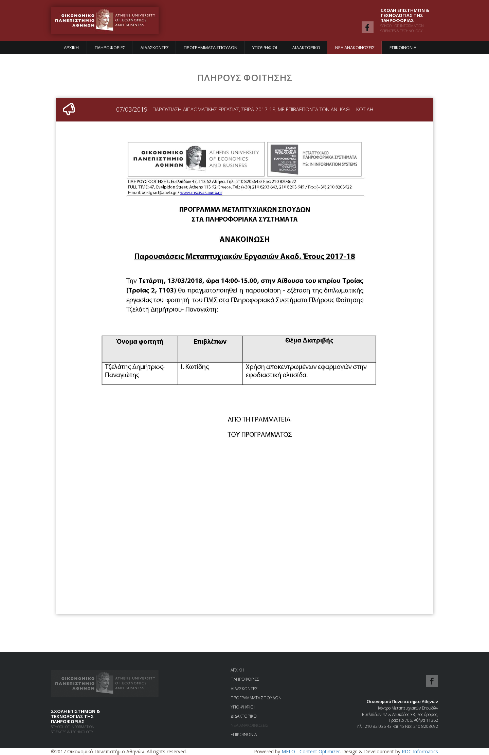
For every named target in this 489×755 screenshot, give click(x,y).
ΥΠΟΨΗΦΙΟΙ (264, 47)
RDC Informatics (420, 751)
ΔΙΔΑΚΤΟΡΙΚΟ (306, 47)
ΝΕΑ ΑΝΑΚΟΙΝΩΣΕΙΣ (355, 47)
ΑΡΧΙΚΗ (71, 47)
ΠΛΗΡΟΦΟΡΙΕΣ (110, 47)
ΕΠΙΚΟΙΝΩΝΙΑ (403, 47)
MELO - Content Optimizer (311, 751)
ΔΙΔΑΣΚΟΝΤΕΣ (154, 47)
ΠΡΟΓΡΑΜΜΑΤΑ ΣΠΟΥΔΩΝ (210, 47)
